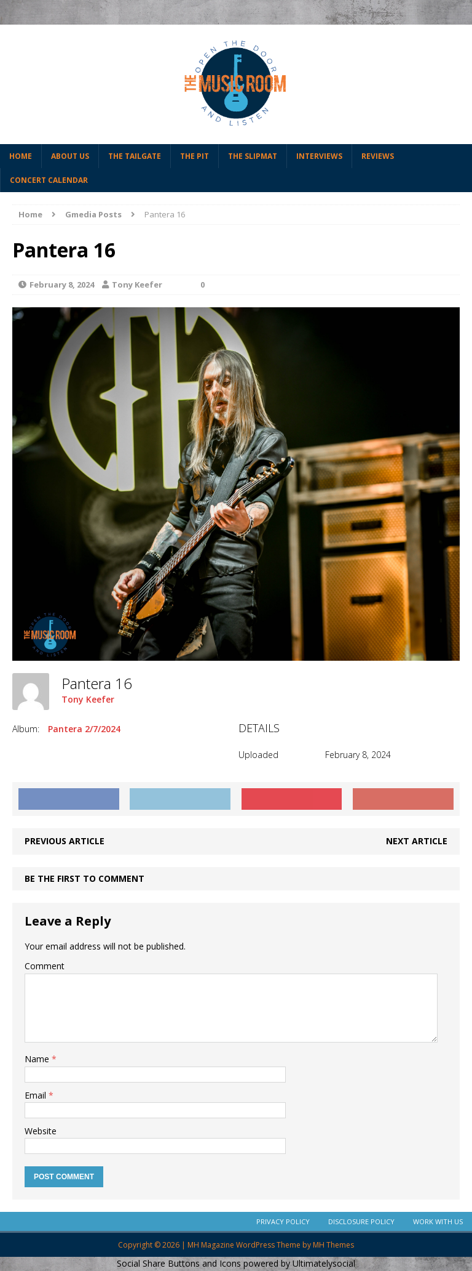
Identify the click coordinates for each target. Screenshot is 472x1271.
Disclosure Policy (361, 1221)
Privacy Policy (283, 1221)
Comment (45, 966)
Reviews (377, 156)
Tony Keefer (137, 284)
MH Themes (333, 1245)
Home (20, 156)
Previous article (64, 841)
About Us (70, 156)
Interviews (319, 156)
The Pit (194, 156)
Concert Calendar (49, 180)
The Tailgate (134, 156)
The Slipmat (252, 156)
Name (38, 1059)
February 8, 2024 (62, 284)
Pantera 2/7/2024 (84, 729)
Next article (416, 841)
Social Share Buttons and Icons (179, 1263)
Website (41, 1131)
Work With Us (438, 1221)
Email (37, 1095)
